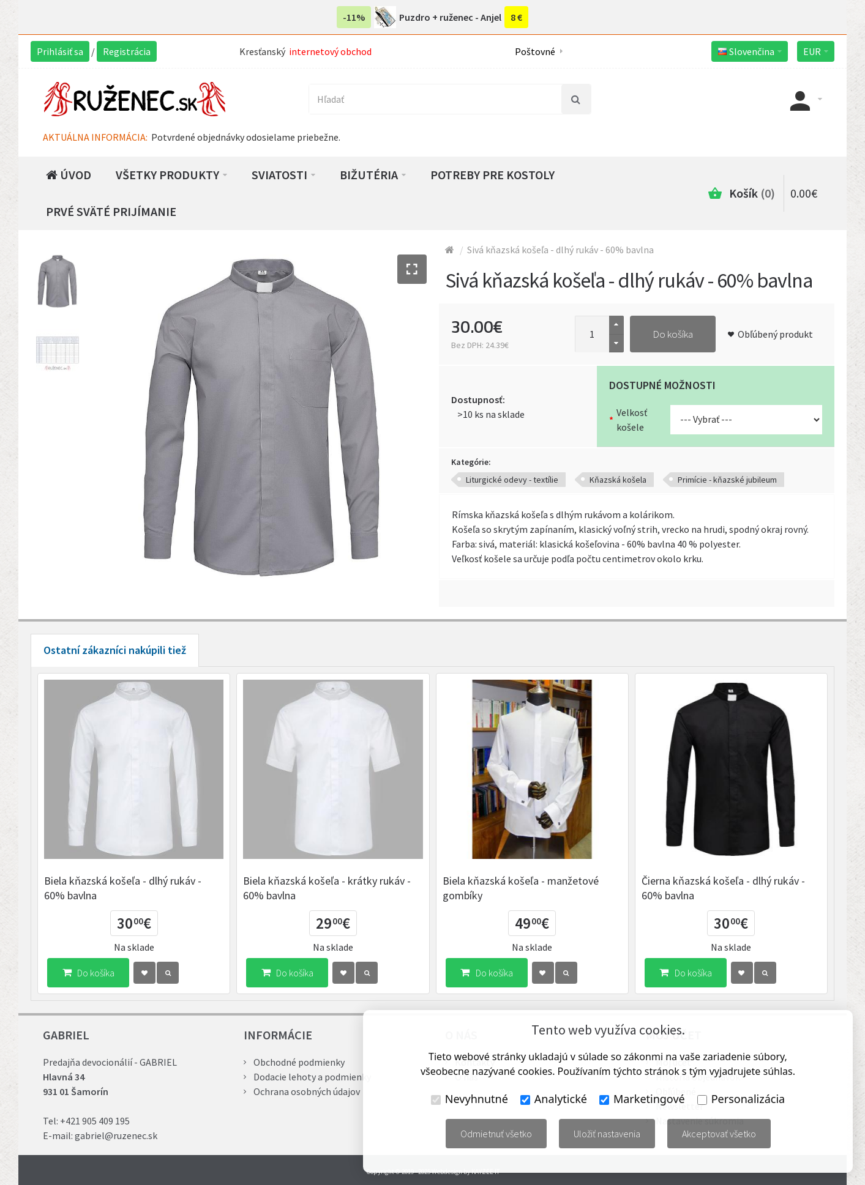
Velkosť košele (631, 419)
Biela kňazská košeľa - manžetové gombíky (521, 888)
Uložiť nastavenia (607, 1133)
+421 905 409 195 (95, 1121)
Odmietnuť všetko (496, 1133)
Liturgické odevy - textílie (512, 479)
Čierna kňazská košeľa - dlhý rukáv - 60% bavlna (723, 888)
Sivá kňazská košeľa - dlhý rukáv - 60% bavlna (560, 249)
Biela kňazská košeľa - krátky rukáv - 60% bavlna (327, 888)
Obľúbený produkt (775, 334)
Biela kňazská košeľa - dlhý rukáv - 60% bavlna (122, 888)
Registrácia (127, 51)
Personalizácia (741, 1098)
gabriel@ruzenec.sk (116, 1135)
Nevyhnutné (469, 1098)
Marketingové (642, 1098)
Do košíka (673, 334)
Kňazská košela (618, 479)
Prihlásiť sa (60, 51)
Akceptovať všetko (719, 1133)
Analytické (553, 1098)
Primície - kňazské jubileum (727, 479)
